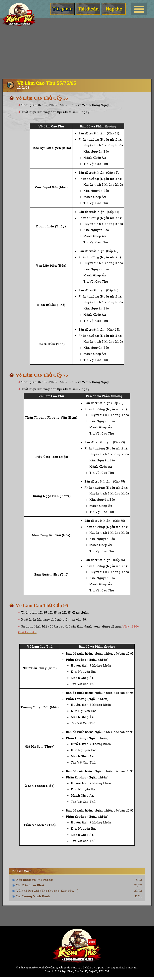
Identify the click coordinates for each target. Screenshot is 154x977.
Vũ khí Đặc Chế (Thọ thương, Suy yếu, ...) (47, 891)
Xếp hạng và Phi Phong (34, 880)
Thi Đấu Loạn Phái (30, 885)
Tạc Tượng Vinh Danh (33, 896)
